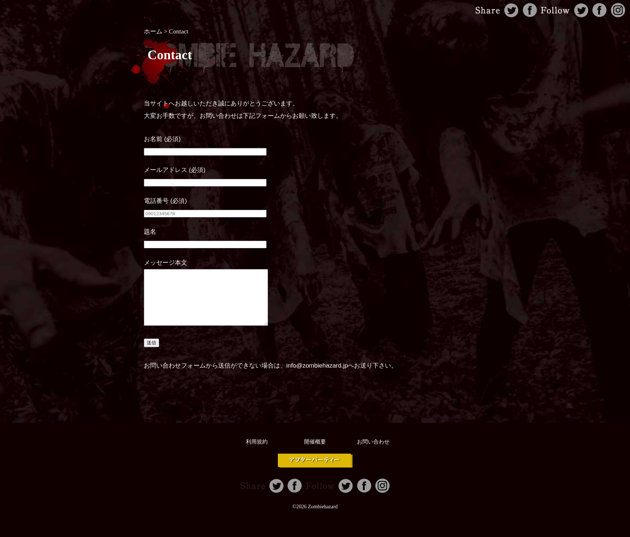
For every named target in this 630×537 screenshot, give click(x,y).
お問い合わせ (373, 453)
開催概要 (315, 453)
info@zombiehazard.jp (317, 376)
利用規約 (257, 453)
